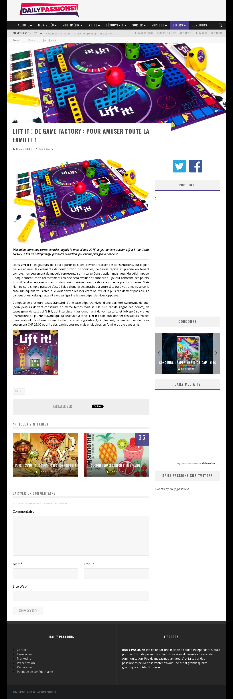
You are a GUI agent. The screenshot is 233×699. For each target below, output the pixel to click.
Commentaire (23, 511)
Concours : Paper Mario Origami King (187, 362)
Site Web (20, 586)
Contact (22, 650)
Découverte (115, 25)
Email (89, 564)
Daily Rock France (144, 33)
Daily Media (216, 33)
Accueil (23, 25)
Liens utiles (24, 654)
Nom (17, 564)
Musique (158, 25)
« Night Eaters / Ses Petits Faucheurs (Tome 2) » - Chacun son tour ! (83, 33)
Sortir (137, 25)
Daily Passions (188, 368)
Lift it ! (19, 391)
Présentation (26, 663)
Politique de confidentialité (35, 672)
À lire (92, 25)
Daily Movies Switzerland (187, 464)
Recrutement (26, 667)
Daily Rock (201, 33)
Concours (199, 25)
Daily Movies (186, 33)
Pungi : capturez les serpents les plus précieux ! (45, 465)
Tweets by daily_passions (172, 489)
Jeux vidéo (46, 25)
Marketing (24, 659)
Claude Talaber (24, 149)
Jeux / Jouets (46, 149)
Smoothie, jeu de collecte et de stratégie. (116, 465)
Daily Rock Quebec (166, 33)
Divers (178, 25)
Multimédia (71, 25)
